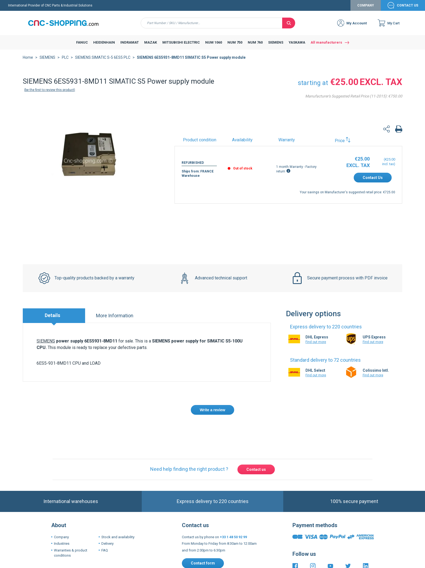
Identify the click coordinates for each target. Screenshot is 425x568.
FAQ (104, 550)
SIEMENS (47, 57)
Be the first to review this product (49, 90)
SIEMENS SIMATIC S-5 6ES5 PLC (102, 57)
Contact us (256, 469)
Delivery (107, 543)
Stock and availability (117, 537)
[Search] (288, 23)
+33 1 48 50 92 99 (233, 537)
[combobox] (211, 23)
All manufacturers (326, 42)
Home (28, 57)
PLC (65, 57)
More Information (114, 315)
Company (365, 5)
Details (52, 315)
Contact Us (407, 5)
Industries (61, 543)
